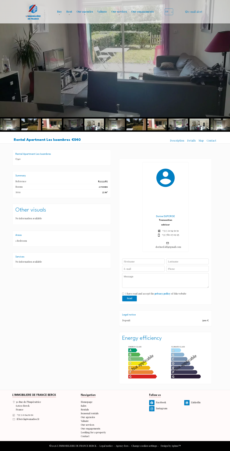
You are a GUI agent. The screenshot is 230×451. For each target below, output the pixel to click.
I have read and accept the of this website (156, 293)
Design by (170, 445)
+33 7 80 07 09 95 (170, 234)
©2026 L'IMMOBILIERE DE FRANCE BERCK (73, 445)
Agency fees (122, 445)
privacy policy (162, 293)
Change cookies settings (144, 445)
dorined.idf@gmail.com (168, 246)
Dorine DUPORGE (165, 216)
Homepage (33, 11)
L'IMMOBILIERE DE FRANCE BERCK (34, 395)
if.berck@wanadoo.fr (28, 419)
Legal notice (106, 445)
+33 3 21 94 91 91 (170, 230)
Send (129, 298)
